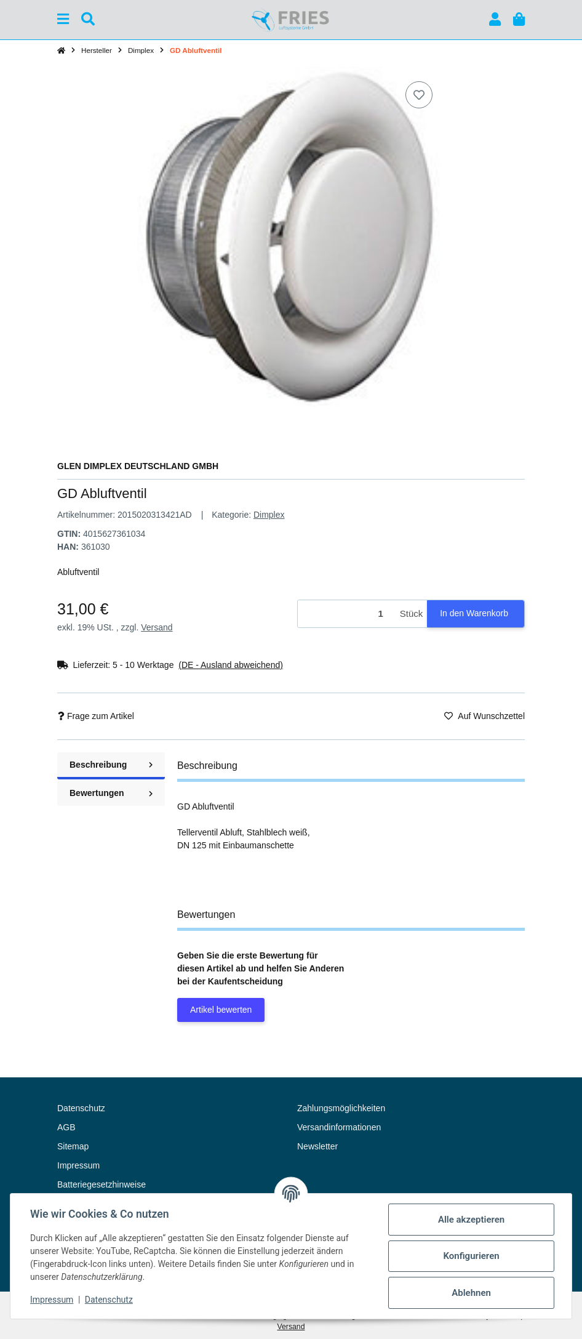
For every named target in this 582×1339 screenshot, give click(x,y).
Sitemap (73, 1146)
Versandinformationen (339, 1127)
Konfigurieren (471, 1255)
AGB (66, 1127)
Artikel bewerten (221, 1010)
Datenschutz (109, 1300)
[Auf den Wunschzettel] (419, 94)
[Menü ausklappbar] (63, 19)
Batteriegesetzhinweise (101, 1184)
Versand (156, 627)
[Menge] (347, 614)
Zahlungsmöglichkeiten (341, 1108)
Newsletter (317, 1146)
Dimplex (269, 515)
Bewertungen (111, 793)
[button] (495, 19)
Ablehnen (471, 1292)
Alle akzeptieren (471, 1219)
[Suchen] (88, 19)
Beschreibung (111, 765)
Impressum (51, 1300)
